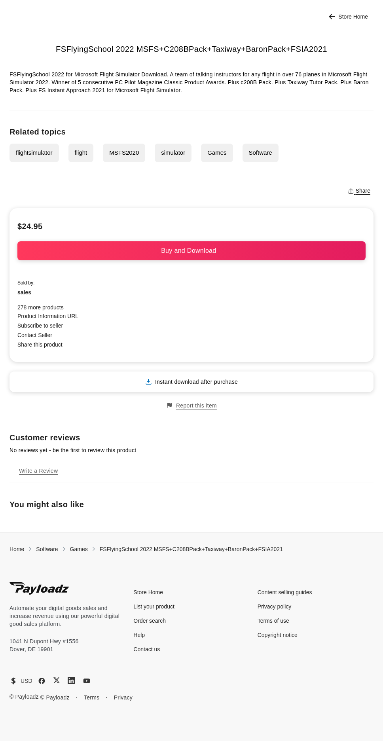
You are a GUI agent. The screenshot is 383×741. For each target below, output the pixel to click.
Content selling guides (285, 592)
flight (81, 152)
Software (260, 152)
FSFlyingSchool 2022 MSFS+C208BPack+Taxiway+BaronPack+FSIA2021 (191, 549)
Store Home (348, 16)
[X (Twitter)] (56, 680)
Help (139, 635)
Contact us (146, 649)
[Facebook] (42, 681)
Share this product (40, 344)
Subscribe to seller (40, 325)
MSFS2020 (124, 152)
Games (216, 152)
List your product (153, 606)
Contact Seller (34, 335)
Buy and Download (191, 250)
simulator (173, 152)
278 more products (40, 307)
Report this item (191, 405)
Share (359, 191)
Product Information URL (47, 316)
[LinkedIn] (71, 680)
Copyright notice (278, 635)
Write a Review (38, 471)
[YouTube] (87, 681)
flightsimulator (34, 152)
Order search (149, 621)
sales (24, 292)
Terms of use (273, 621)
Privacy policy (275, 606)
